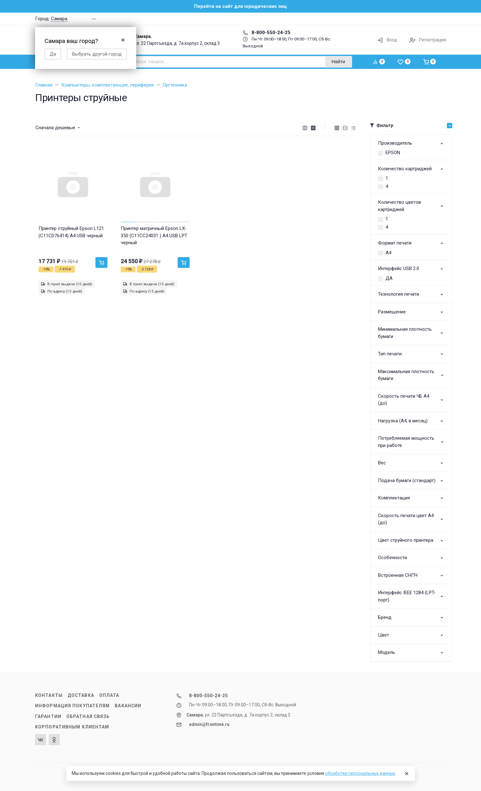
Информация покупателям (72, 705)
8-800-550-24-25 (266, 32)
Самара (59, 18)
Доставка (81, 695)
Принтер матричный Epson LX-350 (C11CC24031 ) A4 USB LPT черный (154, 235)
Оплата (109, 695)
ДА (389, 278)
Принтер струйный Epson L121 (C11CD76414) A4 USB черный (71, 232)
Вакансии (128, 705)
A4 (388, 253)
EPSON (393, 152)
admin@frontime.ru (209, 724)
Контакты (49, 695)
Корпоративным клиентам (72, 726)
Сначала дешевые (55, 127)
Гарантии (48, 716)
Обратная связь (88, 716)
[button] (355, 19)
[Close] (407, 773)
